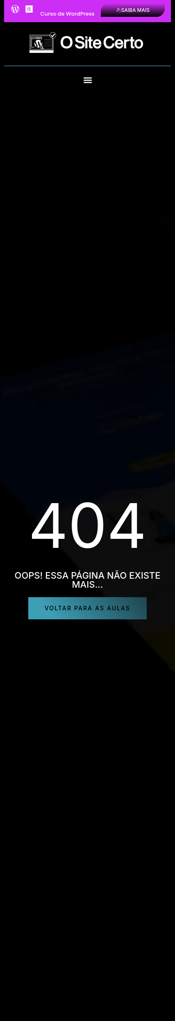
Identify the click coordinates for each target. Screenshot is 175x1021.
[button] (87, 80)
